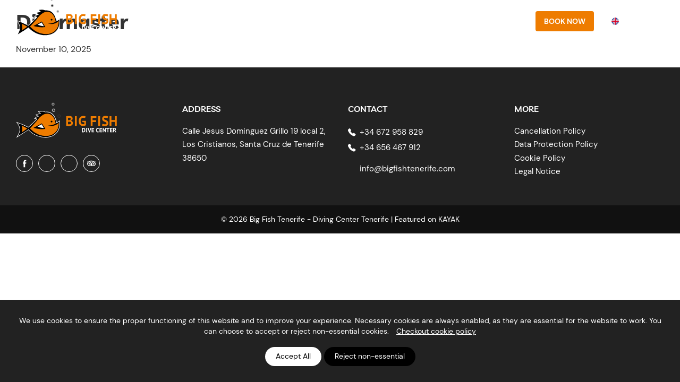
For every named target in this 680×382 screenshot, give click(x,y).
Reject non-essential (370, 356)
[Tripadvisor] (91, 163)
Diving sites (417, 21)
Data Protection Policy (556, 144)
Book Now (564, 21)
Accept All (293, 356)
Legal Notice (537, 171)
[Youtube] (69, 163)
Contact (505, 21)
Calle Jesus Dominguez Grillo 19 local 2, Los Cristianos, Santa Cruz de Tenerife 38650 (254, 144)
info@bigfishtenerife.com (407, 168)
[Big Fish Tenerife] (66, 116)
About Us (297, 21)
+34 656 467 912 (390, 147)
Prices (465, 21)
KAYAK (449, 219)
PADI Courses (355, 21)
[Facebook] (24, 163)
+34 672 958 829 (391, 132)
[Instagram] (46, 163)
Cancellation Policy (549, 131)
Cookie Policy (539, 158)
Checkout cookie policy (436, 331)
